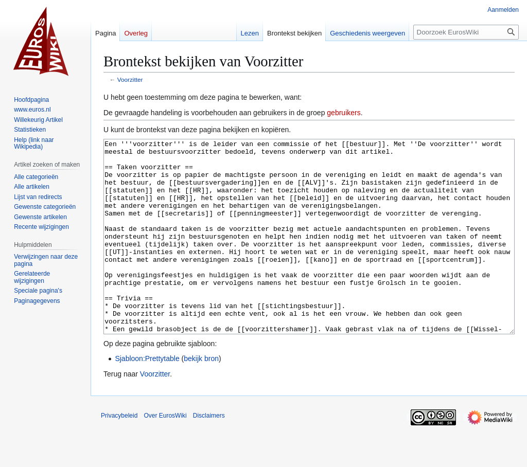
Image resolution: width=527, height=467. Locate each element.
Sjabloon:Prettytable (147, 397)
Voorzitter (130, 79)
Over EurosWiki (165, 454)
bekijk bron (201, 397)
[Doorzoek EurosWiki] (466, 32)
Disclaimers (209, 454)
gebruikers (343, 113)
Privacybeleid (119, 454)
